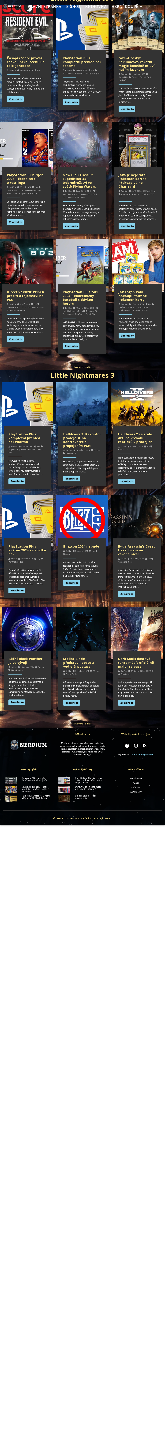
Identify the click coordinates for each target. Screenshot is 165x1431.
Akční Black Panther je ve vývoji (25, 661)
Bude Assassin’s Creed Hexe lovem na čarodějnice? (137, 550)
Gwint (142, 77)
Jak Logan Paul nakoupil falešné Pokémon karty (133, 296)
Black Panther (17, 670)
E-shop (73, 6)
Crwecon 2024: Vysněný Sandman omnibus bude (34, 779)
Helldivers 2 (71, 453)
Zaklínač (122, 80)
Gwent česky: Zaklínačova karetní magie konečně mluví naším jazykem (137, 64)
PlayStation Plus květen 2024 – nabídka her (27, 550)
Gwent (134, 77)
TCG (149, 77)
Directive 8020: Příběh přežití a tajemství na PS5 (25, 296)
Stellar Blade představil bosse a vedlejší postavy (78, 663)
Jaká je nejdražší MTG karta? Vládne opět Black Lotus (37, 797)
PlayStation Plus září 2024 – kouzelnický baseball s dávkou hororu (80, 298)
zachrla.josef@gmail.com (142, 754)
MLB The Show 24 (89, 311)
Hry (38, 70)
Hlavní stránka (44, 6)
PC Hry (97, 450)
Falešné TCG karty (126, 307)
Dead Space (12, 190)
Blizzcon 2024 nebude (81, 546)
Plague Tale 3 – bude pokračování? (85, 797)
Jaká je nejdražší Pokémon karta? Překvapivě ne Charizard (133, 181)
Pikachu (135, 194)
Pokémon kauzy (125, 310)
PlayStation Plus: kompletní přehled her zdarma (82, 62)
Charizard (125, 194)
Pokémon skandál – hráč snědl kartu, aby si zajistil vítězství (35, 789)
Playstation (68, 73)
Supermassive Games (16, 310)
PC (94, 194)
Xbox (83, 197)
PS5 (99, 73)
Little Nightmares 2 (71, 311)
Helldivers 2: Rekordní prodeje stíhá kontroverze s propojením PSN (82, 440)
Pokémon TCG (148, 194)
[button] (155, 7)
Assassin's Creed (125, 562)
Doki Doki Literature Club (30, 190)
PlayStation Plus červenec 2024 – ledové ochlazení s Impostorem (88, 780)
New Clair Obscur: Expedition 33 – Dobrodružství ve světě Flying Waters (79, 181)
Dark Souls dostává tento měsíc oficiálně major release (136, 663)
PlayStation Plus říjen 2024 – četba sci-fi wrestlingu (25, 179)
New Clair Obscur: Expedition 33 (76, 194)
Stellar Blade (71, 674)
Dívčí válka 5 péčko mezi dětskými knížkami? (88, 788)
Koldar (123, 446)
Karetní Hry (123, 77)
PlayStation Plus (82, 73)
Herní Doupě (126, 6)
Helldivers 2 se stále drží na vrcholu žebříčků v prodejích (135, 438)
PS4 (93, 73)
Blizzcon (66, 554)
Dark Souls (125, 674)
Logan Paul (142, 307)
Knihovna (96, 6)
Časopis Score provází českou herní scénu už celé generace (25, 62)
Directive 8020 (13, 307)
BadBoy (12, 70)
